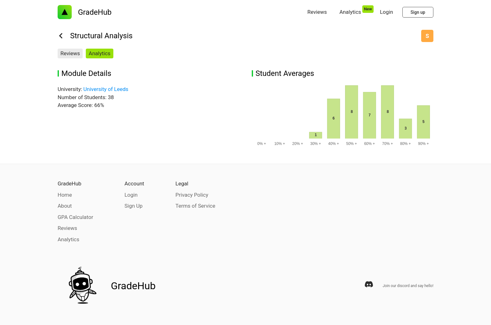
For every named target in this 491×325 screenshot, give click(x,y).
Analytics (99, 53)
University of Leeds (105, 89)
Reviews (70, 53)
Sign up (418, 12)
